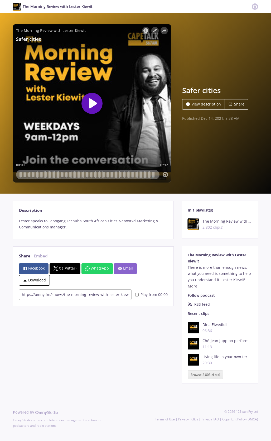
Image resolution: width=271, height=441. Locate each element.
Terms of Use (165, 419)
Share (236, 104)
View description (203, 104)
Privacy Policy (188, 419)
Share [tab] (24, 256)
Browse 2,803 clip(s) (205, 374)
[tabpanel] (93, 224)
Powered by (35, 412)
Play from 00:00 (151, 294)
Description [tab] (30, 210)
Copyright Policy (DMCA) (240, 419)
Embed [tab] (41, 256)
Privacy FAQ (210, 419)
